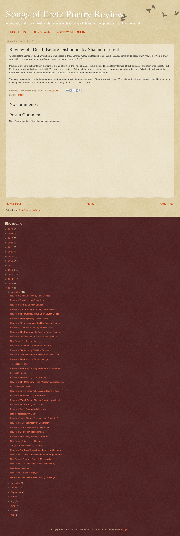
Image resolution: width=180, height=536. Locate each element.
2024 (10, 233)
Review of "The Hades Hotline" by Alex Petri (30, 427)
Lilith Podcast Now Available (23, 414)
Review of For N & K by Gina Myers (26, 404)
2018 (10, 261)
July (13, 501)
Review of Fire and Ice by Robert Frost (28, 395)
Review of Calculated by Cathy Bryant (27, 300)
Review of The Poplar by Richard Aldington (30, 359)
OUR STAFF (41, 32)
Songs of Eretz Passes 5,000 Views (27, 445)
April (13, 515)
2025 (10, 229)
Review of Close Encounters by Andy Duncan (31, 327)
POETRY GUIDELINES (73, 32)
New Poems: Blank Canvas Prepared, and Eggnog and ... (37, 454)
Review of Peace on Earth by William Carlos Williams (35, 368)
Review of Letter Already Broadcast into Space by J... (35, 418)
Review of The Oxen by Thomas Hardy (28, 377)
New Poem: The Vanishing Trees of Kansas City (32, 463)
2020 (10, 252)
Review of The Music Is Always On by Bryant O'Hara (34, 314)
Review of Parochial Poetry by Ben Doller (29, 423)
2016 (10, 270)
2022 (10, 242)
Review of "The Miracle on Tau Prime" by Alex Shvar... (35, 354)
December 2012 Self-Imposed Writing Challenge (32, 477)
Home (91, 203)
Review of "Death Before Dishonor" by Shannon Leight (35, 400)
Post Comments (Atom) (30, 210)
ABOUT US (18, 32)
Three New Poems (19, 364)
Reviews (21, 95)
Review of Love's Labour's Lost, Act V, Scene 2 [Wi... (34, 391)
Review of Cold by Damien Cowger (26, 305)
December (16, 292)
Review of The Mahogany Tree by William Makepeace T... (37, 382)
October (15, 487)
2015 (10, 274)
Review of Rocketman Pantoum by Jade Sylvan (32, 309)
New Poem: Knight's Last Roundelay (27, 441)
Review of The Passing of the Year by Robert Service (35, 332)
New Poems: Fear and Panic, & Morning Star (31, 459)
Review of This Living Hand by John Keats (30, 436)
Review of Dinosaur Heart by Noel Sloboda (30, 296)
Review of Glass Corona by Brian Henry (28, 409)
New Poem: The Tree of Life (23, 341)
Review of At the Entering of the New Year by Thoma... (35, 323)
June (13, 506)
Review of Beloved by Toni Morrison (27, 432)
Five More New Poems (20, 386)
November (16, 483)
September (16, 492)
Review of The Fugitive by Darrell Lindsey (29, 318)
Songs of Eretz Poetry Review (65, 14)
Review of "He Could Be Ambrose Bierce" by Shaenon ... (36, 450)
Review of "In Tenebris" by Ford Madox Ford (30, 345)
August (14, 496)
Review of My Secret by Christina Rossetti (29, 350)
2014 (10, 279)
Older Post (167, 203)
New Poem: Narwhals (20, 468)
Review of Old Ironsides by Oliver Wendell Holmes (33, 336)
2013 (10, 283)
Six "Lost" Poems (18, 373)
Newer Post (13, 203)
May (13, 510)
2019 (10, 256)
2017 (10, 265)
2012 (10, 288)
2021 (10, 247)
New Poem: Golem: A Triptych (24, 472)
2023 (10, 238)
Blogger (124, 529)
